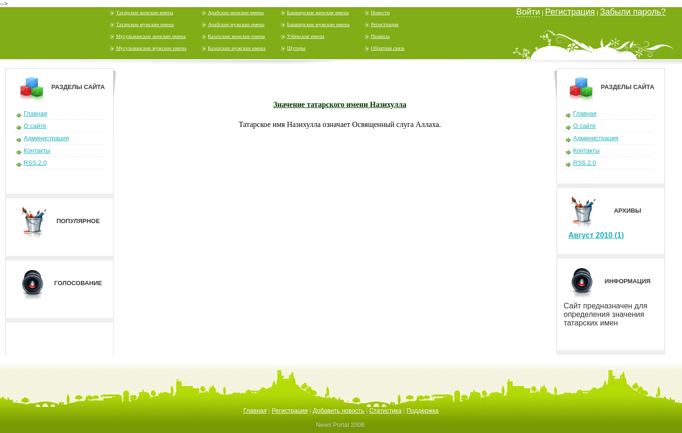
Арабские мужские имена (236, 24)
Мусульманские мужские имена (151, 48)
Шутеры (296, 48)
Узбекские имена (305, 36)
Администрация (46, 138)
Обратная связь (387, 48)
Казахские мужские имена (237, 48)
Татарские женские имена (144, 12)
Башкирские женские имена (318, 12)
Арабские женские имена (236, 12)
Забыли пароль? (633, 12)
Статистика (385, 410)
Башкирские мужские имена (318, 24)
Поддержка (423, 410)
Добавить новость (338, 410)
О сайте (35, 125)
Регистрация (384, 24)
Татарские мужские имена (145, 24)
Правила (380, 36)
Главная (35, 113)
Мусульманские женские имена (151, 36)
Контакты (37, 150)
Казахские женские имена (236, 36)
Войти (528, 12)
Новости (380, 12)
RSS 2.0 (35, 162)
